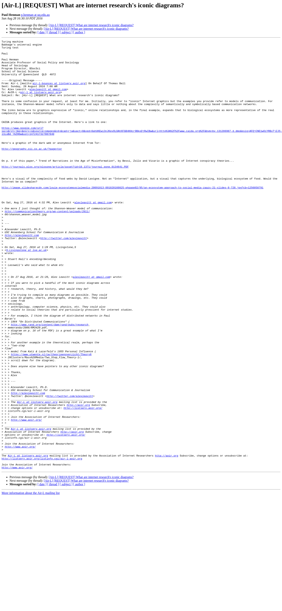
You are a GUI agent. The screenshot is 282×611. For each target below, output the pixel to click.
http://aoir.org (78, 478)
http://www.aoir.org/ (26, 496)
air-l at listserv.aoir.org (40, 103)
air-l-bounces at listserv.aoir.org (59, 92)
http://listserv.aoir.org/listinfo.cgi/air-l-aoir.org (42, 542)
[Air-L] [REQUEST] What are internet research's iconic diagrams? (91, 25)
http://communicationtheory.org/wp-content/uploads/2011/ (47, 246)
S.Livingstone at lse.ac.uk (26, 292)
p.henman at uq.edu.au (35, 14)
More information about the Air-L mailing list (31, 578)
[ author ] (79, 32)
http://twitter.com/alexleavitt (63, 278)
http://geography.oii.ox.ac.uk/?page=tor (32, 171)
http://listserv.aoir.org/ (83, 482)
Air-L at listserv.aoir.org (37, 474)
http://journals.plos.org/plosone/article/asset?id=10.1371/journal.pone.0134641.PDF (65, 192)
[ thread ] (53, 32)
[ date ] (42, 32)
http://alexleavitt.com (22, 274)
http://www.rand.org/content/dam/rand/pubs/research (49, 381)
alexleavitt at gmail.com (48, 99)
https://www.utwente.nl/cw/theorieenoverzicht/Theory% (51, 417)
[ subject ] (66, 32)
